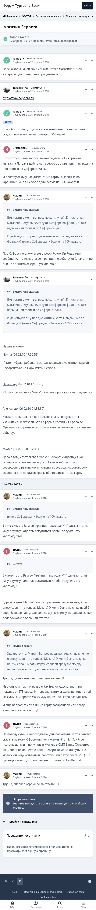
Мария (17, 195)
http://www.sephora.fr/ (18, 98)
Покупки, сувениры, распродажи (55, 41)
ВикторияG (20, 148)
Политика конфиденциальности (43, 892)
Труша (17, 549)
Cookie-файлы (48, 897)
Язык (15, 892)
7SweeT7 (23, 37)
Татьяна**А (20, 87)
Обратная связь (76, 892)
